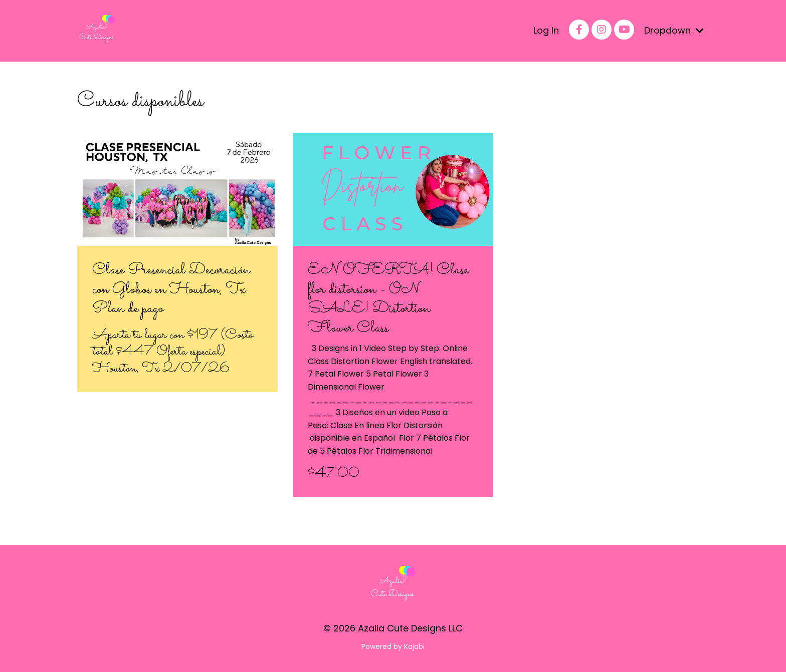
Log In (546, 30)
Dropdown (674, 30)
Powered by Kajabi (393, 646)
